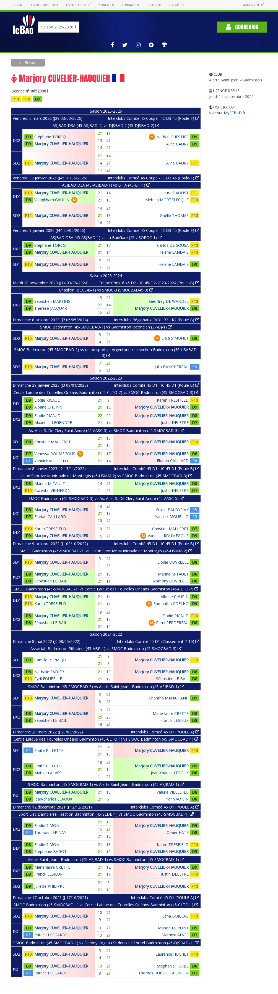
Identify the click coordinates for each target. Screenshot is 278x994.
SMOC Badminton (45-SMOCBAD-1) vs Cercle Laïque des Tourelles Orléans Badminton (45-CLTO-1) (106, 904)
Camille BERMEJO (50, 659)
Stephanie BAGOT (50, 851)
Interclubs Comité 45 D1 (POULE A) (165, 732)
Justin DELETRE (175, 422)
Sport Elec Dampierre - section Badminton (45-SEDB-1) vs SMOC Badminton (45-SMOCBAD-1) (106, 814)
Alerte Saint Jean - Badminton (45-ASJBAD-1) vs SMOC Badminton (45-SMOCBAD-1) (106, 859)
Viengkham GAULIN (51, 199)
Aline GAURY (177, 144)
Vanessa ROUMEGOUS (54, 453)
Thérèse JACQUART (51, 308)
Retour (30, 62)
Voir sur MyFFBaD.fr (227, 112)
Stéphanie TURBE (173, 966)
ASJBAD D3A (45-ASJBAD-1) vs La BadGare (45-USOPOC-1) (106, 237)
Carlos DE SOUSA (173, 245)
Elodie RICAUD (47, 400)
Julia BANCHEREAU (172, 366)
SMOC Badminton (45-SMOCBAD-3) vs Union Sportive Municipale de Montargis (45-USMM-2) (106, 550)
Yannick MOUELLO (51, 460)
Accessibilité (253, 5)
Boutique (154, 5)
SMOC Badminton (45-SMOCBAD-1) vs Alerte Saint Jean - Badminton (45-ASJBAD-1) (106, 784)
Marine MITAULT (49, 483)
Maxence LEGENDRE (53, 422)
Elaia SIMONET (175, 338)
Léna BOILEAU (175, 916)
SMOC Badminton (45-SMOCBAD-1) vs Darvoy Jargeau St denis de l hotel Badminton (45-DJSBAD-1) (106, 942)
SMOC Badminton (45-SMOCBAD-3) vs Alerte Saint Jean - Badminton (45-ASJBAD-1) (106, 686)
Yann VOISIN (177, 799)
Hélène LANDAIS (174, 252)
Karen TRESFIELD (173, 400)
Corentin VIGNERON (52, 490)
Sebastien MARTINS (52, 301)
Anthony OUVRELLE (171, 581)
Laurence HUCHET (172, 954)
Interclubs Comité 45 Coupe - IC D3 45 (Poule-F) (153, 118)
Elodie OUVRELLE (173, 562)
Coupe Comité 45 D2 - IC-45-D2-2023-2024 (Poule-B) (148, 282)
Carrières (177, 5)
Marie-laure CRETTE (171, 713)
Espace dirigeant (44, 5)
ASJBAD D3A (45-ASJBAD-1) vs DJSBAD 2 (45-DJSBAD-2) (106, 125)
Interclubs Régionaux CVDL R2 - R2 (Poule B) (156, 319)
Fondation (130, 5)
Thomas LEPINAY (50, 832)
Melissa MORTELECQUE (167, 199)
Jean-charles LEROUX (170, 772)
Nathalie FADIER (49, 671)
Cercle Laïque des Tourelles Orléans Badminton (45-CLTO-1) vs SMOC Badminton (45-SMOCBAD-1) (106, 739)
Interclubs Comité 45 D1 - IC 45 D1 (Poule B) (156, 385)
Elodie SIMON (46, 825)
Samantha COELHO (171, 603)
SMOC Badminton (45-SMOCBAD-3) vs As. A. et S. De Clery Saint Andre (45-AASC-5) (106, 498)
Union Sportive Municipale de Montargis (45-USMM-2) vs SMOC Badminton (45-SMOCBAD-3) (106, 475)
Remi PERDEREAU (172, 622)
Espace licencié (78, 5)
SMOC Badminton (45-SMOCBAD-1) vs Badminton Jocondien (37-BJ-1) (106, 327)
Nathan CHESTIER (172, 136)
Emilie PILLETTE (48, 750)
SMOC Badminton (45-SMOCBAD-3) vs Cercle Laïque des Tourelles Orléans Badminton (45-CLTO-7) (106, 589)
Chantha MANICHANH (169, 698)
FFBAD (18, 5)
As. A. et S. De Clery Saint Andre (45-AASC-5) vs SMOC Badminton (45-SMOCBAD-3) (106, 430)
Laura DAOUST (175, 192)
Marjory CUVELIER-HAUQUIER (61, 143)
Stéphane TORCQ (50, 136)
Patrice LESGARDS (50, 934)
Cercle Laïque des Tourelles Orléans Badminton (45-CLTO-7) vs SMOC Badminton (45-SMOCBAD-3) (106, 392)
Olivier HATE (178, 832)
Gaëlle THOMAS (174, 215)
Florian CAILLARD (173, 460)
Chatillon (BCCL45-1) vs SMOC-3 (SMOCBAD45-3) (106, 290)
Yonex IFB (106, 5)
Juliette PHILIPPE (49, 886)
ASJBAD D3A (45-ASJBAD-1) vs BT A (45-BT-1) (106, 185)
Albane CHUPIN (48, 407)
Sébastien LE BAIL (50, 581)
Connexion (242, 27)
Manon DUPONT (173, 928)
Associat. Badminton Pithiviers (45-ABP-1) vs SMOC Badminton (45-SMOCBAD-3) (105, 648)
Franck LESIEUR (174, 720)
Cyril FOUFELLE (48, 678)
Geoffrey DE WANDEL (169, 301)
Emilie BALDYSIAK (172, 509)
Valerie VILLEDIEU (173, 792)
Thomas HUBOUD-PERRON (163, 973)
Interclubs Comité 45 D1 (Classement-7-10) (158, 641)
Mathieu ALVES (47, 772)
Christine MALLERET (52, 441)
